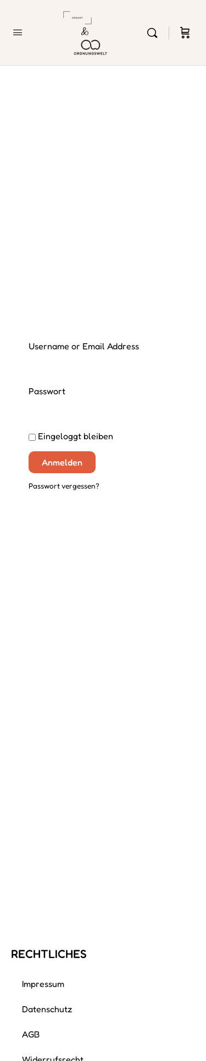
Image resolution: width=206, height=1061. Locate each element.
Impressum (43, 983)
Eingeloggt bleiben (71, 435)
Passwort (47, 390)
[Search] (155, 33)
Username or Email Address (84, 346)
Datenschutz (47, 1008)
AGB (31, 1034)
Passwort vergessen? (64, 485)
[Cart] (185, 33)
